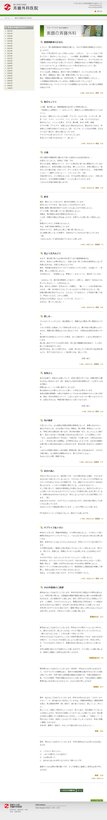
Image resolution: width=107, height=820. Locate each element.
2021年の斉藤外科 (69, 790)
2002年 (10, 81)
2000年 (10, 86)
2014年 (10, 51)
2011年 (10, 58)
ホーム (99, 11)
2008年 (10, 66)
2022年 (10, 31)
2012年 (10, 56)
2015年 (10, 48)
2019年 (10, 38)
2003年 (10, 78)
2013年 (10, 53)
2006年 (10, 71)
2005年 (10, 73)
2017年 (10, 43)
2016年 (10, 46)
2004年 (10, 76)
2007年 (10, 68)
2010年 (10, 61)
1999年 (10, 88)
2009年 (10, 63)
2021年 (10, 33)
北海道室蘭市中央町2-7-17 (92, 3)
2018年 (10, 41)
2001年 (10, 83)
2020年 (10, 36)
